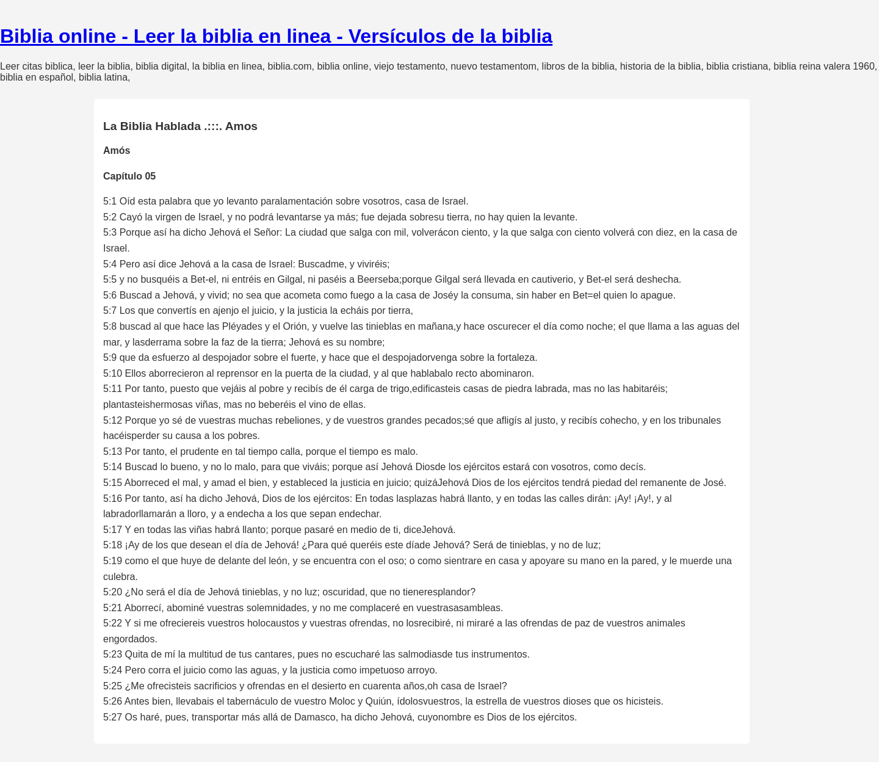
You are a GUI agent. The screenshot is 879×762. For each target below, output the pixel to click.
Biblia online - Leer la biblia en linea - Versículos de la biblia (276, 36)
